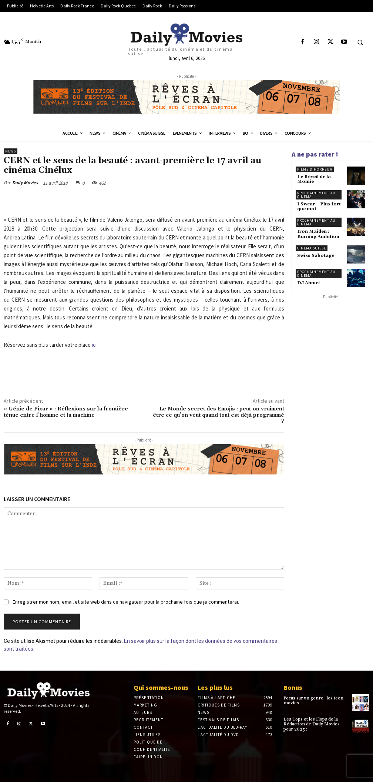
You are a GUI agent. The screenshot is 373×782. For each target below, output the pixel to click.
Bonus (292, 687)
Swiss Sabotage (315, 255)
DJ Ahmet (308, 283)
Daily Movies (25, 182)
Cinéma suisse (311, 248)
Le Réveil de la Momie (314, 179)
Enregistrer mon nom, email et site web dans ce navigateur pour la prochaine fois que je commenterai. (126, 601)
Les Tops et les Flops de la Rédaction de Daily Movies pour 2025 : (311, 724)
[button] (360, 42)
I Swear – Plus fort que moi (319, 206)
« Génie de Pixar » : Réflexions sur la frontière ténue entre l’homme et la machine (66, 412)
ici (94, 344)
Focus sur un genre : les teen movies (313, 700)
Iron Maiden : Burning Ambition (318, 234)
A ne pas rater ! (315, 154)
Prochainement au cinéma (316, 195)
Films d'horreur (314, 169)
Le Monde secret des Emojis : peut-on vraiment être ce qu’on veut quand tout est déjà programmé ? (218, 415)
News (10, 151)
